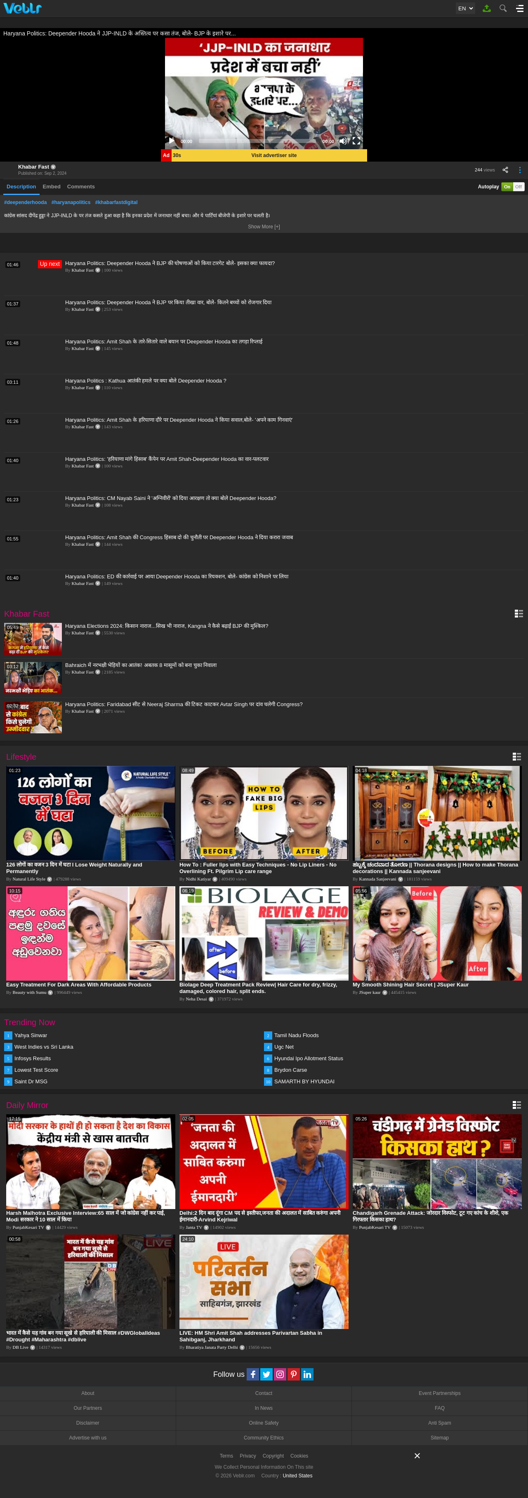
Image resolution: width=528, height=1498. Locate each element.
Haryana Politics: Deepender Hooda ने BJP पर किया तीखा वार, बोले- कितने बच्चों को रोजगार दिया (168, 302)
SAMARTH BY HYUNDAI (304, 1081)
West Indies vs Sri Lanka (43, 1047)
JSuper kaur (370, 992)
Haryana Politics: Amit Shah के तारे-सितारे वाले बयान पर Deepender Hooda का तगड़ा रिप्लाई (164, 341)
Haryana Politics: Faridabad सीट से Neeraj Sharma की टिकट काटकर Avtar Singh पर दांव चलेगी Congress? (184, 704)
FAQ (440, 1408)
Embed (52, 186)
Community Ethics (264, 1438)
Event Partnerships (439, 1393)
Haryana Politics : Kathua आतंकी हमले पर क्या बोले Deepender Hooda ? (145, 381)
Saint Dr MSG (30, 1081)
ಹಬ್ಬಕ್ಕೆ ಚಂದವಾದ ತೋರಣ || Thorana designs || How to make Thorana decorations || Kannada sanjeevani (435, 868)
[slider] (257, 141)
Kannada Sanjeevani (377, 878)
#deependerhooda (25, 202)
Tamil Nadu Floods (296, 1035)
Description (21, 186)
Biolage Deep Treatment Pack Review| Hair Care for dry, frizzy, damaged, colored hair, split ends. (258, 987)
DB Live (20, 1347)
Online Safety (263, 1423)
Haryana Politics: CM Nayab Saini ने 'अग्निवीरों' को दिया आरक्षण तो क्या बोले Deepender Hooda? (170, 498)
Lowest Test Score (36, 1070)
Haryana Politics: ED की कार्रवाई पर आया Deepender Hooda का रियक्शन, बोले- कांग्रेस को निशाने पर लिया (176, 576)
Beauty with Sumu (30, 992)
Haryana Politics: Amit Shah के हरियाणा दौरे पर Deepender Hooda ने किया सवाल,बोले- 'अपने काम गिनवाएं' (178, 420)
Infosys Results (32, 1058)
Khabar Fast (33, 167)
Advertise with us (87, 1438)
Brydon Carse (290, 1070)
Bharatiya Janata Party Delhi (212, 1347)
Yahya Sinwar (30, 1035)
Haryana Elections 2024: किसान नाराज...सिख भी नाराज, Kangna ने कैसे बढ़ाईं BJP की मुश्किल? (166, 626)
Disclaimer (87, 1423)
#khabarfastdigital (116, 202)
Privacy (248, 1456)
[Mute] (343, 141)
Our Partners (87, 1408)
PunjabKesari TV (28, 1227)
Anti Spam (439, 1423)
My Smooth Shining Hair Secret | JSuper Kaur (411, 984)
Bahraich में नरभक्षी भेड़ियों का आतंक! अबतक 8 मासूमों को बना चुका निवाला (141, 665)
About (87, 1393)
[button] (264, 93)
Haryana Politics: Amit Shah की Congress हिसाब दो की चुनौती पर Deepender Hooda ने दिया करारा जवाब (179, 537)
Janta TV (194, 1227)
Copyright (273, 1456)
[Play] (171, 141)
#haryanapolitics (71, 202)
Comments (81, 186)
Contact (263, 1393)
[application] (264, 93)
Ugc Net (284, 1047)
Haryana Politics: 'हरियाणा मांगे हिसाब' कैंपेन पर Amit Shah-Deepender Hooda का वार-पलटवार (167, 459)
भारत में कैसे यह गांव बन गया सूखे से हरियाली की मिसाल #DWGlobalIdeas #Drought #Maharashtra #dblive (83, 1336)
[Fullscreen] (356, 141)
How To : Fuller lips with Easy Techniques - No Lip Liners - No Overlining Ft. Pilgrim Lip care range (258, 868)
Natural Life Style (29, 878)
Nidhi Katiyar (198, 878)
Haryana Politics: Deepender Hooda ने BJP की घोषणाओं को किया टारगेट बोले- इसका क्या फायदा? (170, 263)
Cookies (299, 1456)
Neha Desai (196, 998)
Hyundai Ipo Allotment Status (308, 1058)
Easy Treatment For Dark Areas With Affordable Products (78, 984)
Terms (226, 1456)
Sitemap (440, 1438)
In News (264, 1408)
